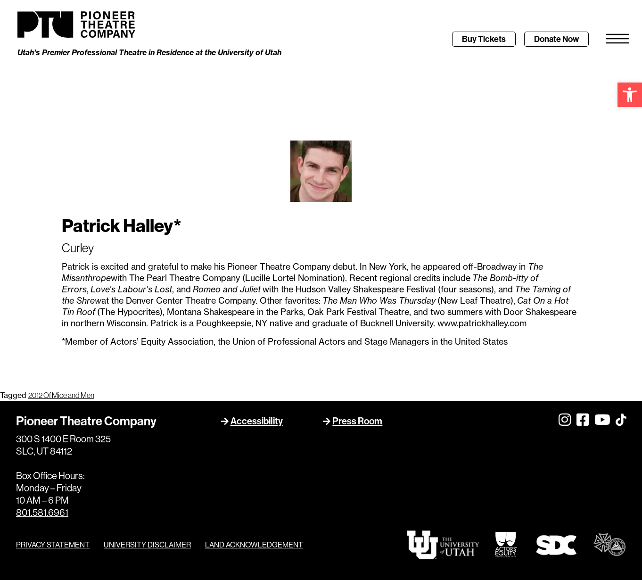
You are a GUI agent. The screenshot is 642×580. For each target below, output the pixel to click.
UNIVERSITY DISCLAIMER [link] (147, 545)
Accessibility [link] (256, 421)
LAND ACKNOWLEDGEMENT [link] (254, 545)
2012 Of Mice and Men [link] (61, 395)
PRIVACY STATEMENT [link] (53, 545)
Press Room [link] (357, 421)
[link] (629, 95)
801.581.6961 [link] (42, 513)
